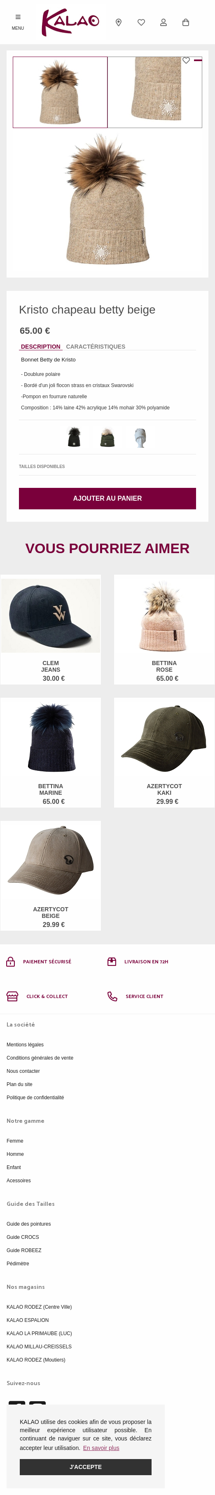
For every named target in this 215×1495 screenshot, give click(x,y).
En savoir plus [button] (101, 1448)
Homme (15, 1154)
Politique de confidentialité (35, 1097)
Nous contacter (23, 1071)
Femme (15, 1141)
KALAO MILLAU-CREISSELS (39, 1347)
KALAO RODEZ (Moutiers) (36, 1360)
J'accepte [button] (86, 1467)
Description (41, 346)
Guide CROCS (23, 1237)
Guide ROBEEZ (24, 1250)
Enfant (14, 1167)
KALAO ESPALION (28, 1320)
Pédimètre (18, 1264)
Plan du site (20, 1084)
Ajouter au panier (107, 498)
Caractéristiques (95, 346)
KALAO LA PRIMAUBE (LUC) (39, 1333)
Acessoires (19, 1181)
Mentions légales (25, 1045)
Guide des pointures (29, 1224)
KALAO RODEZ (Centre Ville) (39, 1307)
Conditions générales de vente (40, 1058)
